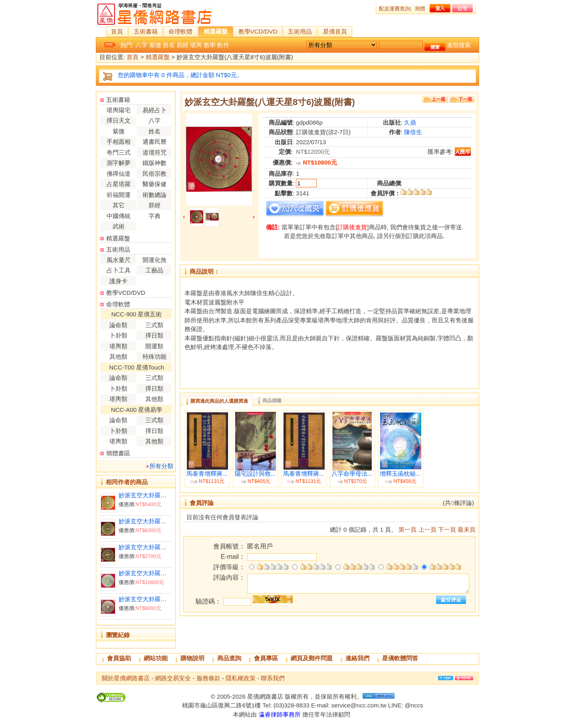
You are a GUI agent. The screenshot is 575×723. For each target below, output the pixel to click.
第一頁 (407, 529)
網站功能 (156, 658)
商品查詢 (229, 658)
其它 (119, 205)
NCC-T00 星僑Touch (136, 367)
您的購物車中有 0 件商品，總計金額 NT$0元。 (180, 75)
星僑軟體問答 (400, 658)
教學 (210, 45)
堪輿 (196, 45)
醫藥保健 (155, 184)
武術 (119, 226)
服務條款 (208, 678)
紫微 (155, 45)
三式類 (154, 325)
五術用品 (300, 31)
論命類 (118, 325)
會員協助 (119, 658)
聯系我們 (273, 678)
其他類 (118, 356)
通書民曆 (155, 141)
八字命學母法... (352, 474)
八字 (141, 45)
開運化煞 (155, 259)
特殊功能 (155, 356)
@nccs (413, 705)
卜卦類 (118, 335)
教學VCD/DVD (258, 31)
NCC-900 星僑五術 (136, 314)
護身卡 (118, 281)
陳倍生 (413, 132)
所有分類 (161, 466)
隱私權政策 (241, 678)
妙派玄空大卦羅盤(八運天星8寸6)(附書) (145, 521)
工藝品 (154, 270)
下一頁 (447, 529)
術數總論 (155, 194)
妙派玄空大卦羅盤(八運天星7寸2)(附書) (145, 495)
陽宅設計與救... (255, 474)
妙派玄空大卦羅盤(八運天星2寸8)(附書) (145, 547)
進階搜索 (459, 45)
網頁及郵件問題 (312, 658)
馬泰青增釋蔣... (207, 474)
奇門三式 (119, 152)
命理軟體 (180, 31)
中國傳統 (119, 216)
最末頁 (467, 529)
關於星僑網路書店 (126, 678)
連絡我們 (357, 658)
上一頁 (427, 529)
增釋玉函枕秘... (400, 474)
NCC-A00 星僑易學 (136, 409)
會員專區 (266, 658)
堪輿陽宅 (119, 110)
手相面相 (119, 141)
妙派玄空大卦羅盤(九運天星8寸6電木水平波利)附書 (145, 573)
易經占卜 (155, 110)
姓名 (169, 45)
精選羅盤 (216, 31)
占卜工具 (119, 270)
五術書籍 (146, 31)
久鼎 (410, 122)
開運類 (154, 346)
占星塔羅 (119, 184)
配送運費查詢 (394, 9)
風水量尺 (119, 259)
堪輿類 (118, 346)
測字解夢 (119, 162)
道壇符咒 (155, 152)
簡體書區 (118, 453)
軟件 (223, 45)
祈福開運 (119, 194)
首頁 (117, 31)
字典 (155, 216)
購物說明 (192, 658)
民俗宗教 (155, 173)
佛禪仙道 (119, 173)
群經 (155, 205)
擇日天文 (119, 120)
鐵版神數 (155, 162)
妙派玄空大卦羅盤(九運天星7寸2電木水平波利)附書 (145, 599)
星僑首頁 (335, 31)
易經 (182, 45)
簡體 (420, 9)
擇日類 (154, 335)
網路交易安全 (173, 678)
